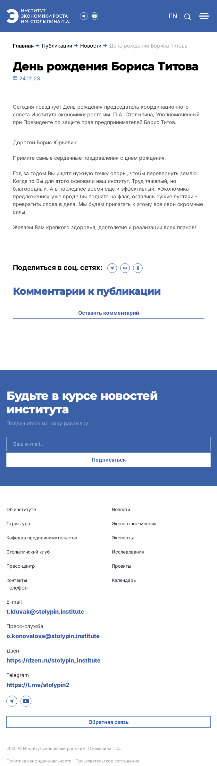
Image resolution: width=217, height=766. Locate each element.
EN (173, 16)
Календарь (124, 580)
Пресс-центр (20, 566)
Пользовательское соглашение (107, 760)
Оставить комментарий (108, 313)
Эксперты (123, 537)
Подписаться (109, 459)
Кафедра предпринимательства (41, 537)
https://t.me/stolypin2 (37, 684)
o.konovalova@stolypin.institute (53, 636)
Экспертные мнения (134, 523)
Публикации (57, 45)
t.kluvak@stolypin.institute (45, 611)
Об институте (21, 509)
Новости (90, 45)
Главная (23, 45)
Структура (18, 523)
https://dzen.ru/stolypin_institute (53, 660)
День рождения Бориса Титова (148, 45)
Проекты (121, 566)
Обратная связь (108, 722)
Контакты (16, 580)
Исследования (128, 551)
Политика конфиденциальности (38, 760)
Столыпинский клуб (28, 551)
